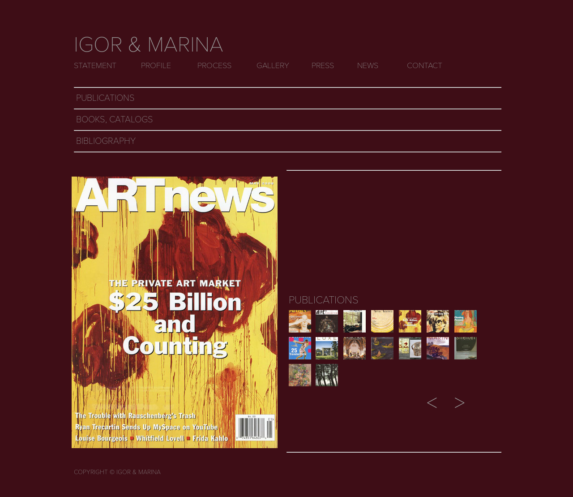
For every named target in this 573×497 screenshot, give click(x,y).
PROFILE (156, 65)
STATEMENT (95, 65)
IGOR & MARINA (148, 45)
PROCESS (214, 65)
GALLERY (273, 65)
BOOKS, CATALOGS (114, 119)
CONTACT (424, 65)
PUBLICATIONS (105, 98)
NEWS (367, 65)
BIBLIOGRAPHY (106, 141)
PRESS (323, 65)
